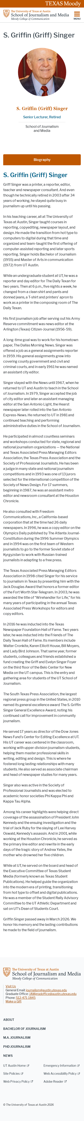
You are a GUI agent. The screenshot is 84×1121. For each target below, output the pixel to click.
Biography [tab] (42, 160)
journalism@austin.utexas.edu (46, 990)
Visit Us (11, 986)
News (8, 1056)
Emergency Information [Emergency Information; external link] (60, 1066)
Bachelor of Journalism (24, 1029)
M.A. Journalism (16, 1038)
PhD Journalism (16, 1047)
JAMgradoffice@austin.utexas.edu (52, 994)
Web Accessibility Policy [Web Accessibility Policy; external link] (60, 1074)
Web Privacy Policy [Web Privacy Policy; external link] (16, 1082)
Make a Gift (13, 1001)
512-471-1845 (26, 998)
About (8, 1020)
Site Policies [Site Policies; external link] (11, 1074)
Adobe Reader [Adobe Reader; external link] (53, 1082)
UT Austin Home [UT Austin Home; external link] (14, 1066)
